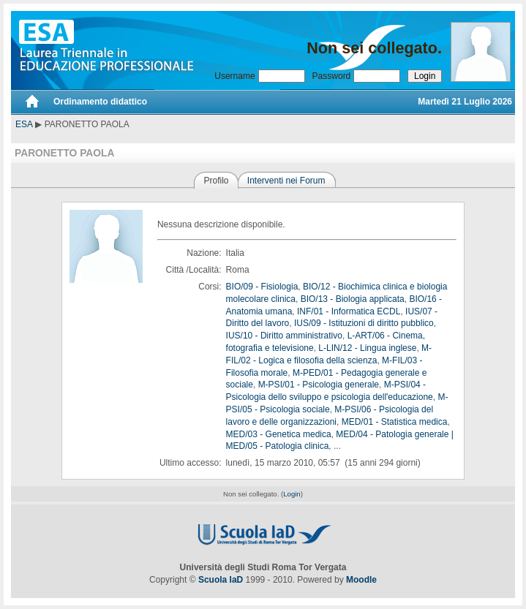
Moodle (361, 580)
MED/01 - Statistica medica (395, 422)
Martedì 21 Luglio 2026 (465, 102)
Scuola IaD (220, 580)
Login (291, 494)
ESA (24, 124)
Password (331, 76)
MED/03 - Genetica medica (278, 434)
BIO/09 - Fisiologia (262, 286)
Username (234, 76)
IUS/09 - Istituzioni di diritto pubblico (364, 323)
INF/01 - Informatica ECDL (348, 311)
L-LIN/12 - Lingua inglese (367, 348)
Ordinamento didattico (100, 102)
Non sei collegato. (374, 48)
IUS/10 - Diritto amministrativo (284, 335)
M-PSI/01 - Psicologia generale (318, 384)
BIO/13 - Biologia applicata (353, 299)
